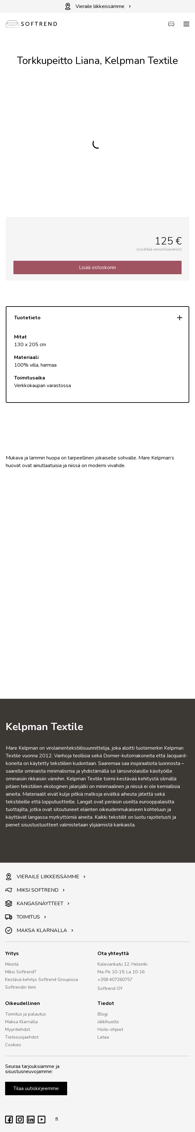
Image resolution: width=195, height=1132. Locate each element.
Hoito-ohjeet (110, 1029)
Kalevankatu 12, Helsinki (122, 964)
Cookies (13, 1045)
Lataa (103, 1037)
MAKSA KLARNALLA (39, 930)
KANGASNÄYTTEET (37, 903)
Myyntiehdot (17, 1029)
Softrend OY (110, 988)
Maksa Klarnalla (21, 1022)
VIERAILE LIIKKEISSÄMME (45, 876)
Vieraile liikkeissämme (97, 6)
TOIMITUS (25, 917)
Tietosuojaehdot (21, 1037)
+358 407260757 (115, 980)
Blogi (103, 1014)
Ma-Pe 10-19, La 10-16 (121, 972)
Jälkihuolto (108, 1022)
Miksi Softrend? (20, 972)
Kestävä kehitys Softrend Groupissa (41, 980)
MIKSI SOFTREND (35, 890)
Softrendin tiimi (20, 987)
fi (55, 1119)
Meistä (12, 964)
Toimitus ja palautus (25, 1014)
